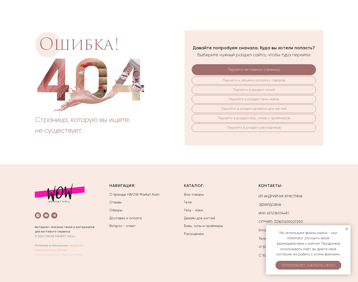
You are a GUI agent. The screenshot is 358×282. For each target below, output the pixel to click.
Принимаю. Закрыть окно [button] (308, 265)
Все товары (194, 194)
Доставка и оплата (125, 218)
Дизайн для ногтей (199, 218)
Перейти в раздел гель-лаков (254, 99)
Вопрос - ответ (122, 226)
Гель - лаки (193, 210)
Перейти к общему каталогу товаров (254, 80)
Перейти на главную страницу (254, 69)
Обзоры (115, 210)
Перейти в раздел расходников (254, 127)
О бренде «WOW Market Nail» (134, 194)
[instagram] (38, 215)
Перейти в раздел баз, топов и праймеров (254, 118)
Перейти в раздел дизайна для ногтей (253, 109)
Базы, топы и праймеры (203, 226)
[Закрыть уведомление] (346, 228)
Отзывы (115, 202)
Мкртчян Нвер (72, 254)
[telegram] (54, 215)
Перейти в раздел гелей (254, 90)
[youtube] (46, 215)
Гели (188, 202)
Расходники (194, 234)
